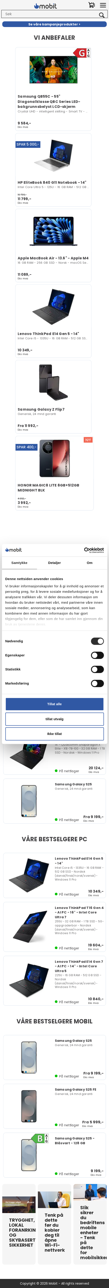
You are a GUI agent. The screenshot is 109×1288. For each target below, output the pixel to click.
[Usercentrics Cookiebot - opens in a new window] (84, 550)
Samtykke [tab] (19, 563)
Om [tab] (89, 563)
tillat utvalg (54, 719)
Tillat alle (54, 704)
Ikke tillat (54, 734)
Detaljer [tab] (54, 563)
